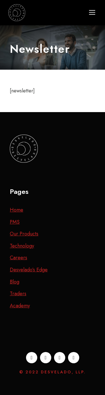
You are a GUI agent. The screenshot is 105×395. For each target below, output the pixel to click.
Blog (14, 281)
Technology (22, 245)
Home (16, 210)
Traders (18, 293)
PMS (15, 222)
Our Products (24, 233)
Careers (18, 257)
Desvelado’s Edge (29, 269)
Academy (20, 305)
